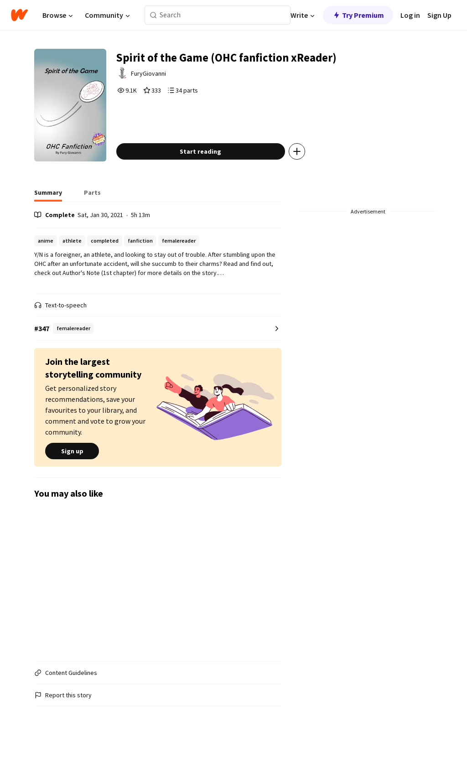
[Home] (19, 15)
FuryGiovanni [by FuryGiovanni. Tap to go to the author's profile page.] (164, 76)
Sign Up (439, 15)
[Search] (153, 15)
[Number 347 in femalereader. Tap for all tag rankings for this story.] (157, 348)
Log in (410, 15)
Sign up (72, 470)
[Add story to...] (310, 170)
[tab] (48, 214)
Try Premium (358, 15)
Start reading (214, 170)
